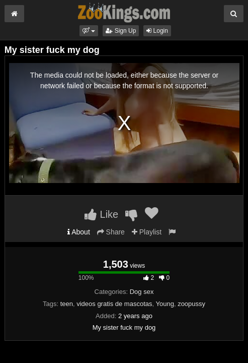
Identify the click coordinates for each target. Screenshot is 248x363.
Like (101, 214)
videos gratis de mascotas (114, 304)
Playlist (146, 232)
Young (164, 304)
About (78, 232)
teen (66, 304)
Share (111, 232)
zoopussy (191, 304)
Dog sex (142, 291)
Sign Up (121, 30)
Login (157, 30)
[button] (88, 30)
